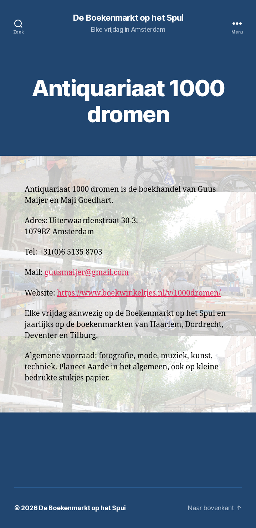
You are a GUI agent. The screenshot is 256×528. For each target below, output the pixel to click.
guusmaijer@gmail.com (87, 272)
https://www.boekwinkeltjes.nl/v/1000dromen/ (139, 293)
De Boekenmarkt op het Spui (128, 18)
